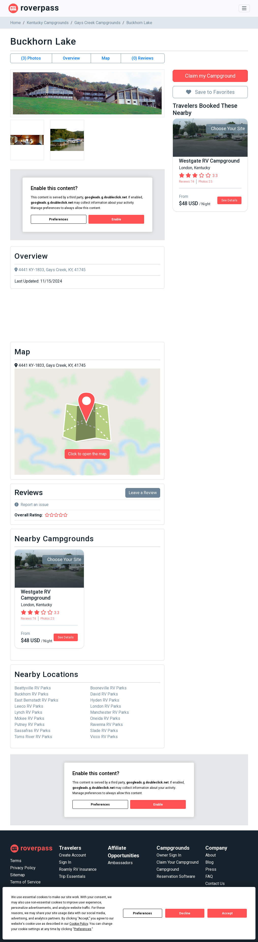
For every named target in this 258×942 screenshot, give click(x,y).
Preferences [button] (82, 929)
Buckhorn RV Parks (31, 694)
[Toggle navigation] (244, 8)
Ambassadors (120, 862)
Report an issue (31, 504)
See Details (229, 200)
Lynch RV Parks (28, 712)
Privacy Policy (23, 867)
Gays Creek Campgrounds (97, 22)
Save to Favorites (210, 92)
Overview (71, 58)
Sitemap (17, 875)
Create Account (72, 855)
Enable (116, 219)
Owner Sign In (169, 855)
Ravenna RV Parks (106, 724)
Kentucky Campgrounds (48, 22)
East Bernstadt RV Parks (36, 700)
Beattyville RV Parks (32, 688)
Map (106, 58)
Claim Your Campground (178, 862)
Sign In (65, 862)
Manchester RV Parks (109, 712)
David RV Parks (104, 694)
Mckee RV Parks (29, 718)
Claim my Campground (210, 76)
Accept (227, 913)
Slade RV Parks (104, 730)
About (210, 855)
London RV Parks (105, 706)
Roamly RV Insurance (78, 869)
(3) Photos (31, 58)
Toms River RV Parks (33, 736)
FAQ (209, 876)
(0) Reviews (143, 58)
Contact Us (215, 883)
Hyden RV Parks (104, 700)
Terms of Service (25, 882)
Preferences (142, 913)
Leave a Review (143, 492)
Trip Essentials (72, 876)
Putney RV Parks (29, 724)
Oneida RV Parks (105, 718)
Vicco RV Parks (104, 736)
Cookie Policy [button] (78, 924)
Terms (15, 860)
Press (210, 869)
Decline (184, 913)
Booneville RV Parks (108, 688)
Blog (209, 862)
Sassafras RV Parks (32, 730)
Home (15, 22)
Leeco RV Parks (28, 706)
